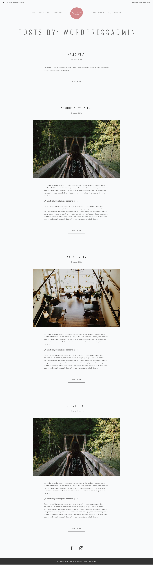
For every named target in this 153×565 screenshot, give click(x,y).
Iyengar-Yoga (44, 8)
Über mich (58, 8)
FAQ (109, 8)
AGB (85, 562)
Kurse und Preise (97, 8)
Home (33, 8)
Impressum (79, 562)
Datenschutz (92, 562)
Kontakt (117, 8)
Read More (76, 81)
